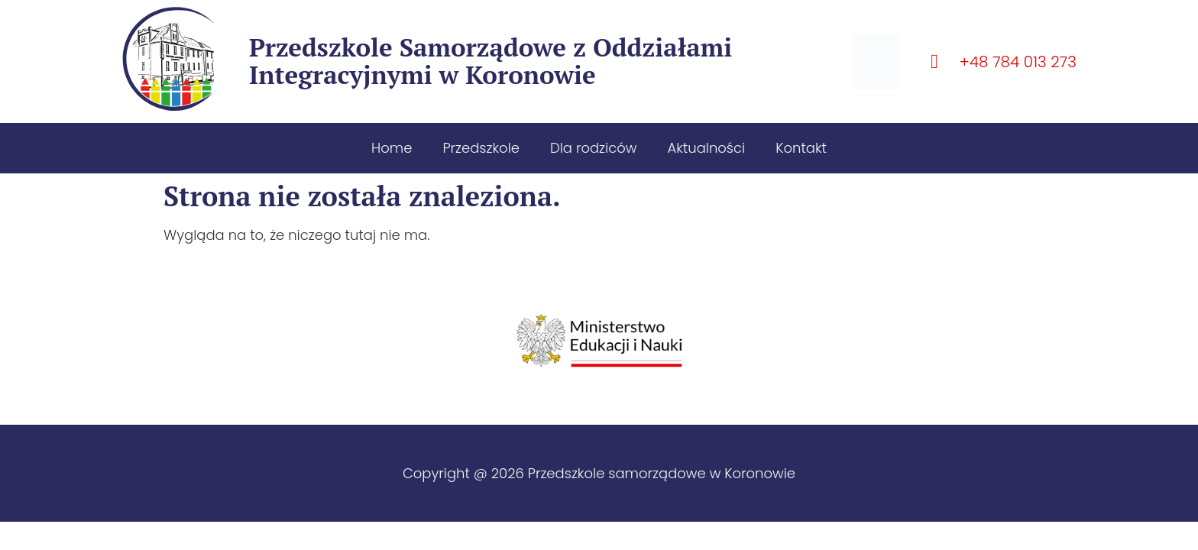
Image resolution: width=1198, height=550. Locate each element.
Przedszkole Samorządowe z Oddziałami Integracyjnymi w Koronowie (490, 61)
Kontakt (801, 147)
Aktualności (706, 147)
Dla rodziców (593, 147)
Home (391, 147)
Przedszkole (481, 147)
